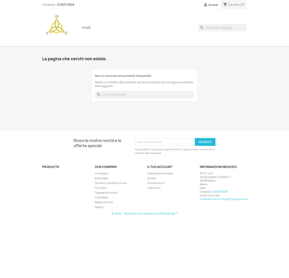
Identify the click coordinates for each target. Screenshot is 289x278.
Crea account (156, 183)
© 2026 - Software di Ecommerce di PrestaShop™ (145, 214)
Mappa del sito (104, 202)
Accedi (151, 178)
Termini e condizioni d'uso (111, 183)
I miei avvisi (154, 188)
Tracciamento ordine (160, 173)
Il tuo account (159, 167)
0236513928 (65, 5)
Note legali (101, 178)
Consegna (101, 173)
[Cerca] (222, 27)
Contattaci (101, 197)
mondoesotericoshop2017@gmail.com (224, 199)
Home (86, 28)
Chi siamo (101, 188)
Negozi (99, 207)
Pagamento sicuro (106, 192)
